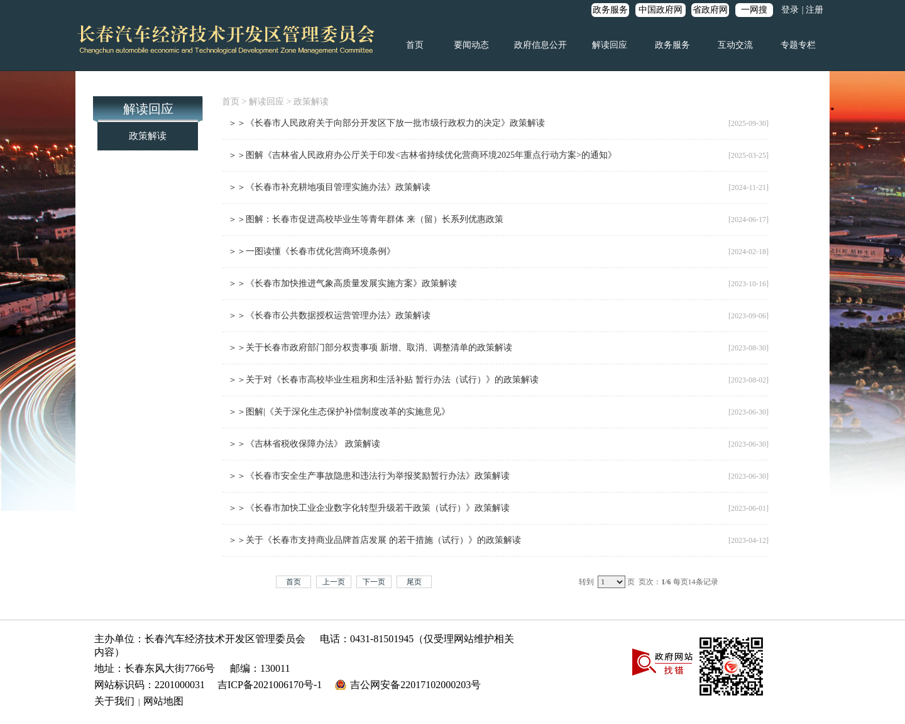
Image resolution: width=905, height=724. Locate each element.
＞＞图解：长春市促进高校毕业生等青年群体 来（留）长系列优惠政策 (365, 219)
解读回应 (609, 45)
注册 (814, 9)
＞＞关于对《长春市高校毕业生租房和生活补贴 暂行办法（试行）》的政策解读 (383, 379)
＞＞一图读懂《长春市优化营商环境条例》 (311, 251)
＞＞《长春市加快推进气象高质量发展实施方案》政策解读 (342, 283)
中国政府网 (661, 9)
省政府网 (710, 9)
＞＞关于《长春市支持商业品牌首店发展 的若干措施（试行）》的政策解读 (374, 540)
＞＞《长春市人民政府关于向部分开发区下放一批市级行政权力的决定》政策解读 (386, 123)
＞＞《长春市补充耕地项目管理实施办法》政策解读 (329, 187)
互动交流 (735, 45)
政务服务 (610, 9)
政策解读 (148, 136)
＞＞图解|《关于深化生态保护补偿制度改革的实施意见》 (339, 411)
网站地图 (163, 701)
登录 (790, 9)
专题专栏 (798, 45)
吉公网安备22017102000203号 (415, 684)
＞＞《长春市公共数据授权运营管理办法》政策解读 (329, 315)
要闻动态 (471, 45)
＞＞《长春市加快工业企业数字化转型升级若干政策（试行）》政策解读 (369, 508)
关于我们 (114, 701)
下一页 (374, 581)
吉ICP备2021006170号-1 (269, 684)
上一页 (333, 581)
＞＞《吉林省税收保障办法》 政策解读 (304, 443)
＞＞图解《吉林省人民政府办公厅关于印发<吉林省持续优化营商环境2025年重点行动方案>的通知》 (422, 155)
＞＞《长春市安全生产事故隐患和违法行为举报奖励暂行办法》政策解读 (369, 476)
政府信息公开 (540, 45)
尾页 (414, 581)
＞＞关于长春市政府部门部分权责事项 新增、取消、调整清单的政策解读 (370, 347)
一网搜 (754, 9)
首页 (415, 45)
